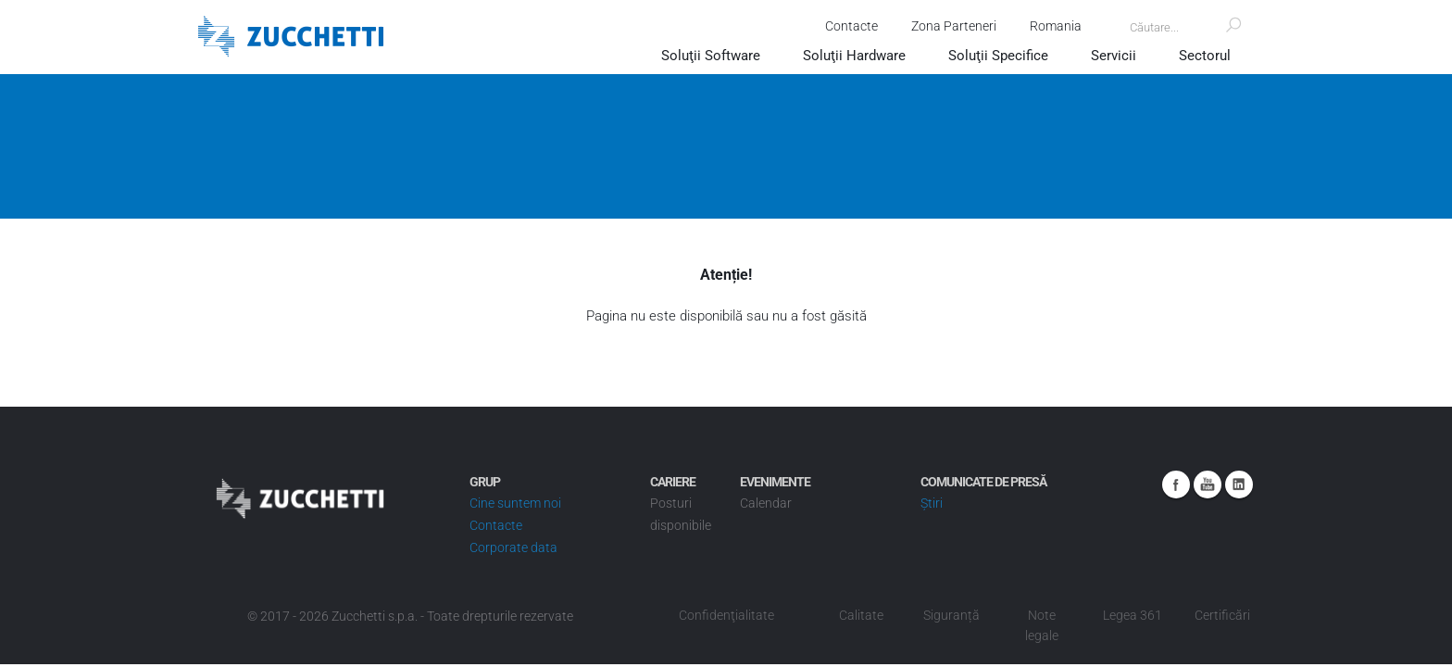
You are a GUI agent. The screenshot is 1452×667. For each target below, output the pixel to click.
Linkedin (1239, 484)
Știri (931, 503)
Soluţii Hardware (854, 55)
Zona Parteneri (950, 26)
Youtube (1207, 484)
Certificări (1222, 615)
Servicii (1113, 55)
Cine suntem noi (515, 503)
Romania (1052, 26)
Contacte (847, 26)
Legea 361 (1132, 615)
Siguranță (951, 615)
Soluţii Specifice (998, 55)
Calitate (861, 615)
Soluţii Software (710, 55)
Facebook (1176, 484)
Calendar (766, 503)
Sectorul (1205, 55)
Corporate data (513, 547)
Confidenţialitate (726, 615)
